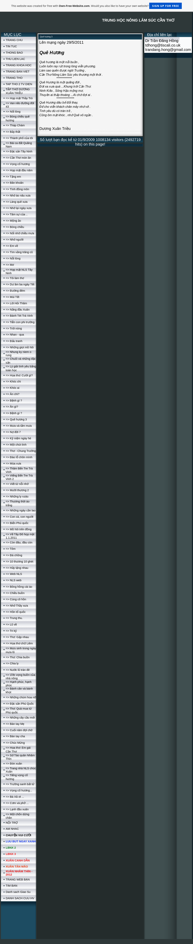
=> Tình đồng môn (17, 189)
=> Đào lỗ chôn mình (19, 457)
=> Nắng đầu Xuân (18, 309)
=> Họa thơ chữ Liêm (19, 643)
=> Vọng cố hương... (19, 790)
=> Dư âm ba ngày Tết (20, 284)
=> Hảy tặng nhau (17, 567)
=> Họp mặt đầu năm (19, 170)
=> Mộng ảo (13, 220)
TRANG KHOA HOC (19, 65)
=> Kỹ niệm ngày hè (18, 438)
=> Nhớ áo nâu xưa (18, 195)
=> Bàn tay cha (15, 736)
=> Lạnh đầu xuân (17, 809)
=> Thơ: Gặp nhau (17, 637)
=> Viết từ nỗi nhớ (17, 483)
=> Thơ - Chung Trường (21, 450)
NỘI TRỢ (12, 822)
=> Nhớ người (14, 239)
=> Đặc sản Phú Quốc (20, 703)
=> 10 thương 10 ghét (19, 561)
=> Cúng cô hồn (16, 599)
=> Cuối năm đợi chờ (19, 730)
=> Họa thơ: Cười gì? (19, 375)
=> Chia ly (12, 663)
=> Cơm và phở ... (17, 803)
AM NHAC (12, 828)
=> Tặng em (13, 176)
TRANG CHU (14, 40)
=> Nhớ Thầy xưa (17, 605)
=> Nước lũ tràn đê (18, 669)
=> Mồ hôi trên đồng (19, 529)
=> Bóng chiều (15, 227)
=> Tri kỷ (11, 630)
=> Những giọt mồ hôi (19, 347)
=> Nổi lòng (13, 111)
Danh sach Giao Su (18, 891)
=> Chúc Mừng (15, 742)
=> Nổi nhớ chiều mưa (20, 233)
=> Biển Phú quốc (17, 523)
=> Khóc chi (13, 381)
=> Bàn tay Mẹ (15, 723)
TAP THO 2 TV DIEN (19, 84)
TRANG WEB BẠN (18, 879)
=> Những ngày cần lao (20, 510)
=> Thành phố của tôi (19, 138)
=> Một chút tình (16, 444)
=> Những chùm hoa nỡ (21, 697)
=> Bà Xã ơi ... (15, 796)
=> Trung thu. (14, 618)
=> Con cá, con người (19, 516)
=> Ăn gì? (12, 406)
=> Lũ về (11, 624)
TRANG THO (14, 77)
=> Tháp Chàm (15, 125)
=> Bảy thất (13, 131)
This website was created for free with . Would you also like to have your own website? (96, 6)
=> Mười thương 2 (17, 490)
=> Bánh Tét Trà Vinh (19, 315)
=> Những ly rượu (17, 496)
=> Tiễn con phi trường (20, 322)
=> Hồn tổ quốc (16, 611)
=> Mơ (10, 264)
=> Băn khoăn (14, 182)
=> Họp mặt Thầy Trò (19, 98)
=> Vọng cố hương (18, 164)
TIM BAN (11, 885)
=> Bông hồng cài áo (19, 586)
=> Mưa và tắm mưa (19, 425)
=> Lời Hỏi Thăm (16, 303)
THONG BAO (14, 52)
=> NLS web (14, 580)
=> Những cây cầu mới (20, 717)
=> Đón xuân (14, 763)
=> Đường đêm (15, 290)
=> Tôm (10, 548)
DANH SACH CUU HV (20, 898)
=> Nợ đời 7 (13, 432)
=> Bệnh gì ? (14, 400)
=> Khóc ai (12, 387)
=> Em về (12, 245)
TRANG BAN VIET (18, 71)
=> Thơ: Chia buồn (18, 657)
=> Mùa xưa (13, 463)
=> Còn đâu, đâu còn (19, 542)
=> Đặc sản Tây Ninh (19, 151)
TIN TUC (11, 46)
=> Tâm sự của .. (17, 214)
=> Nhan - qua (15, 334)
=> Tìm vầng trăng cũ (19, 252)
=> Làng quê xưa (16, 201)
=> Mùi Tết (12, 297)
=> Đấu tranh (14, 341)
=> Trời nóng (14, 328)
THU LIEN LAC (15, 58)
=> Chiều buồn (15, 593)
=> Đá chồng (14, 555)
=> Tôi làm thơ (15, 278)
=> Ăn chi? (12, 394)
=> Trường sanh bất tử (20, 784)
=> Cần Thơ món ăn (18, 157)
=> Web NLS (14, 573)
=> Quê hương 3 (16, 419)
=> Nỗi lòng (13, 258)
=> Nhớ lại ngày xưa (18, 208)
